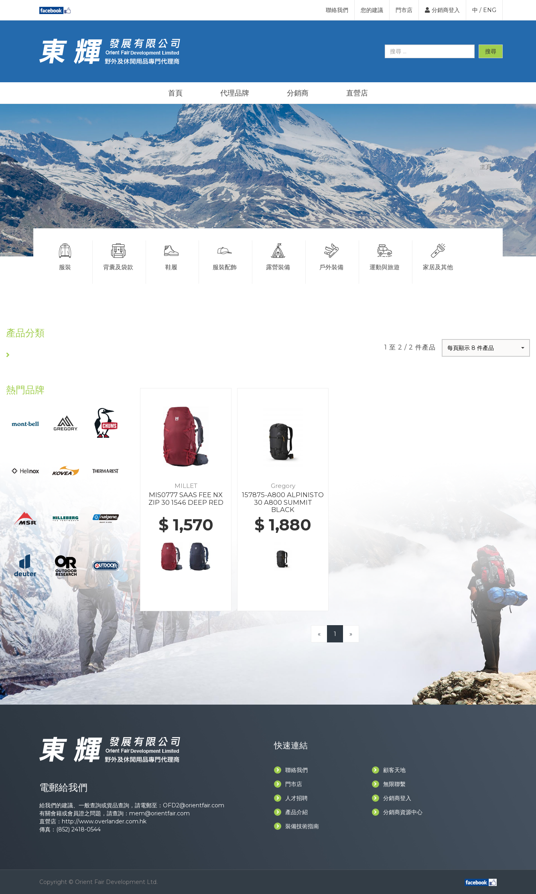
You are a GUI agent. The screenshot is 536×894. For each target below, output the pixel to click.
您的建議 (372, 10)
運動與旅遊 (384, 255)
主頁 (485, 166)
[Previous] (319, 633)
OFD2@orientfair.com (193, 805)
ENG (489, 10)
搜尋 (490, 51)
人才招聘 (291, 798)
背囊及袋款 (118, 255)
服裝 (65, 255)
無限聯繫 (389, 784)
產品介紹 (291, 812)
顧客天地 (389, 770)
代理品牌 (234, 93)
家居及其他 (438, 255)
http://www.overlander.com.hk (104, 821)
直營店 (357, 93)
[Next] (351, 633)
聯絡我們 (337, 10)
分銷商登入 (442, 10)
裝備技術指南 (296, 826)
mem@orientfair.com (159, 813)
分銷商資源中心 (397, 812)
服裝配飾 (224, 255)
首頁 (175, 93)
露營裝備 (278, 255)
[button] (486, 348)
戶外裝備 (331, 255)
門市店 (404, 10)
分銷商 (298, 93)
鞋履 (171, 255)
